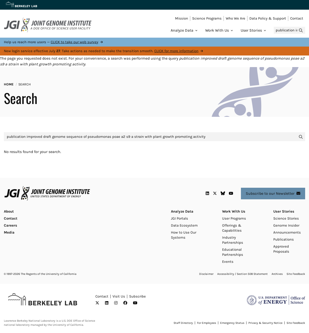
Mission (181, 18)
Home (9, 84)
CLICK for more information (176, 51)
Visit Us (118, 296)
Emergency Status (232, 323)
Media (9, 232)
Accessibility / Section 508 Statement (242, 274)
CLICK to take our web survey (74, 42)
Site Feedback (296, 274)
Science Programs (207, 18)
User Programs (234, 218)
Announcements (287, 232)
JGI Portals (179, 218)
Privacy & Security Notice (265, 323)
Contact (296, 18)
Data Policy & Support (267, 18)
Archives (277, 274)
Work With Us (217, 30)
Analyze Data (182, 30)
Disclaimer (206, 274)
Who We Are (235, 18)
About (9, 211)
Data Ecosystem (184, 225)
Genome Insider (286, 225)
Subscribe (137, 296)
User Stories (251, 30)
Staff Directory (183, 323)
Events (227, 261)
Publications (283, 239)
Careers (10, 225)
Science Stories (286, 218)
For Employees (206, 323)
